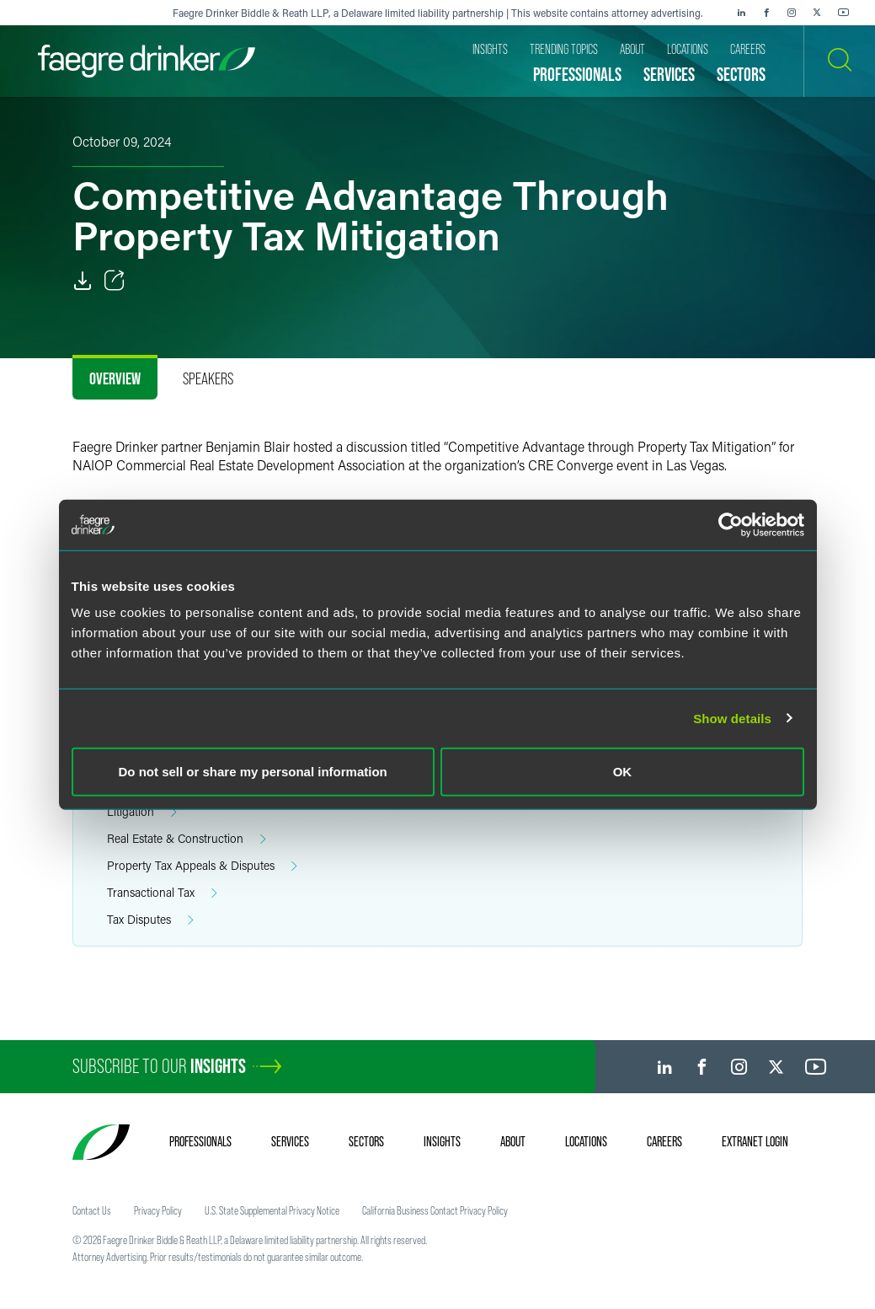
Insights (442, 1141)
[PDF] (83, 281)
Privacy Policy (158, 1210)
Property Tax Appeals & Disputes (202, 866)
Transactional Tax (162, 893)
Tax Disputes (150, 920)
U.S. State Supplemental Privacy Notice (272, 1210)
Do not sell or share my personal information (253, 771)
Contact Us (91, 1210)
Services (290, 1141)
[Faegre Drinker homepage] (146, 61)
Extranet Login (755, 1141)
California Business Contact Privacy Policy (435, 1210)
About (513, 1141)
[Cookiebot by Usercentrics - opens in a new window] (730, 524)
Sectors (366, 1141)
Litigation (142, 812)
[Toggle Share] (115, 281)
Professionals (200, 1141)
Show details (732, 718)
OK (622, 771)
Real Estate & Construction (186, 839)
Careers (664, 1141)
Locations (586, 1141)
